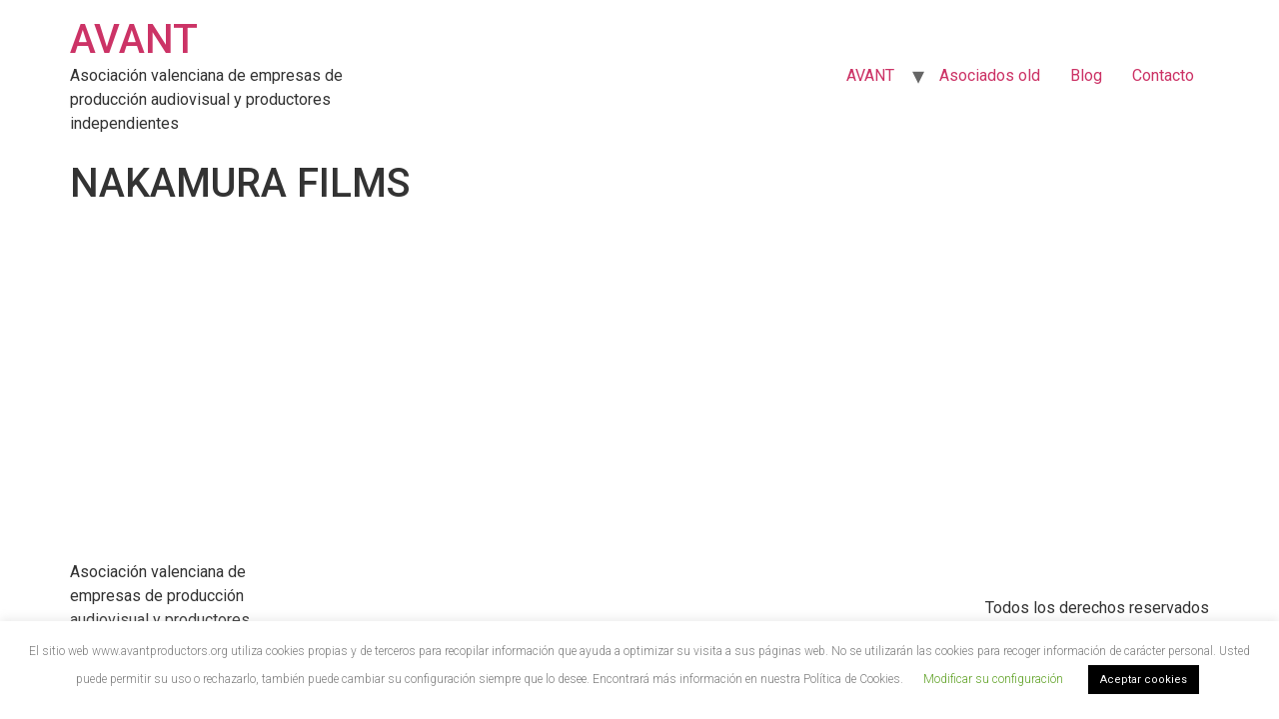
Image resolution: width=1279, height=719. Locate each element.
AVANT (134, 39)
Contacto (1163, 75)
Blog (1086, 75)
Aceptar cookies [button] (1143, 679)
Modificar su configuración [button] (993, 679)
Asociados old (989, 75)
